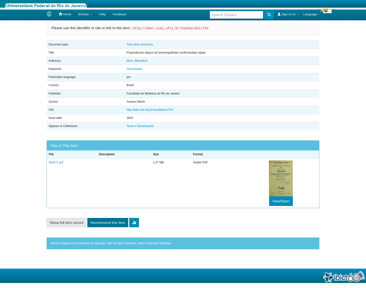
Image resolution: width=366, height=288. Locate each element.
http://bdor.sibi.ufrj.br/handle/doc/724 (150, 109)
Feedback (119, 14)
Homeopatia (134, 69)
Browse (85, 14)
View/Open (281, 201)
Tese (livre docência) (140, 44)
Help (102, 14)
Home (65, 14)
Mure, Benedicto (137, 60)
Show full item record (66, 223)
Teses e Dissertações (140, 126)
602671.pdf (56, 162)
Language (311, 14)
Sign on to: (288, 14)
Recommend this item (107, 223)
